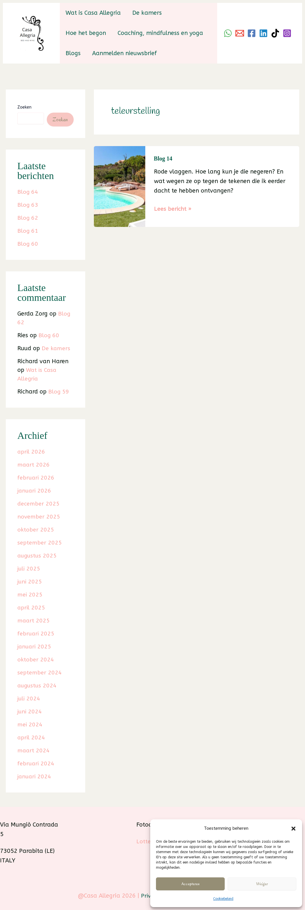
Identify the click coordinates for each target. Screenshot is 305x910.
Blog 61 (27, 231)
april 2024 (31, 737)
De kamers (147, 13)
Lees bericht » (173, 209)
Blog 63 (27, 205)
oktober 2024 (35, 659)
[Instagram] (287, 33)
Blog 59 (58, 391)
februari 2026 (36, 477)
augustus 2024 (37, 685)
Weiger (262, 884)
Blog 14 (163, 158)
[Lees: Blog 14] (119, 186)
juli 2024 (29, 698)
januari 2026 (35, 490)
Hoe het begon (86, 33)
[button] (293, 827)
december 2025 (38, 503)
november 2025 (39, 516)
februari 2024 (36, 763)
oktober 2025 (35, 529)
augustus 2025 (37, 555)
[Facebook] (251, 33)
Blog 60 (27, 243)
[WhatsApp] (228, 33)
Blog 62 (27, 218)
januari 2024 (35, 776)
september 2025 (39, 542)
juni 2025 (30, 581)
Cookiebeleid (223, 899)
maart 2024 (34, 750)
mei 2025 (30, 594)
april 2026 (31, 451)
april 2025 (31, 607)
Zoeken (24, 107)
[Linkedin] (263, 33)
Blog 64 (27, 192)
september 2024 (39, 672)
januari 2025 (35, 646)
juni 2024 (30, 711)
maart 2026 (34, 464)
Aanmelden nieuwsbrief (124, 53)
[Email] (240, 33)
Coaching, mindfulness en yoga (160, 33)
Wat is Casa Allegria (93, 13)
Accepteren (190, 884)
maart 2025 (34, 620)
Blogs (73, 53)
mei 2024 (30, 724)
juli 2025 (29, 568)
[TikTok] (275, 33)
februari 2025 (36, 633)
